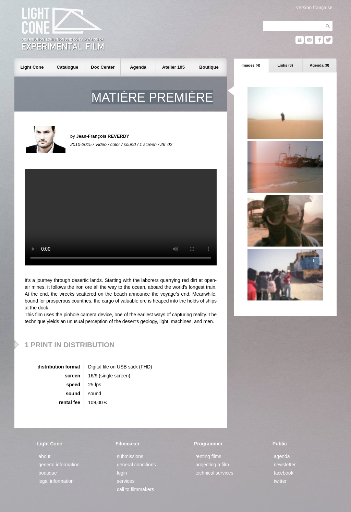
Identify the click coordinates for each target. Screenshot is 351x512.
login (122, 473)
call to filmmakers (135, 489)
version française (314, 7)
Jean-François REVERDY (102, 136)
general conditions (136, 464)
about (44, 456)
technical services (214, 473)
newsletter (285, 464)
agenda (282, 456)
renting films (208, 456)
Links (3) (285, 65)
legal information (56, 481)
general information (59, 464)
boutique (47, 473)
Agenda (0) (319, 65)
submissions (130, 456)
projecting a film (212, 464)
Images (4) (251, 65)
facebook (283, 473)
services (125, 481)
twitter (280, 481)
